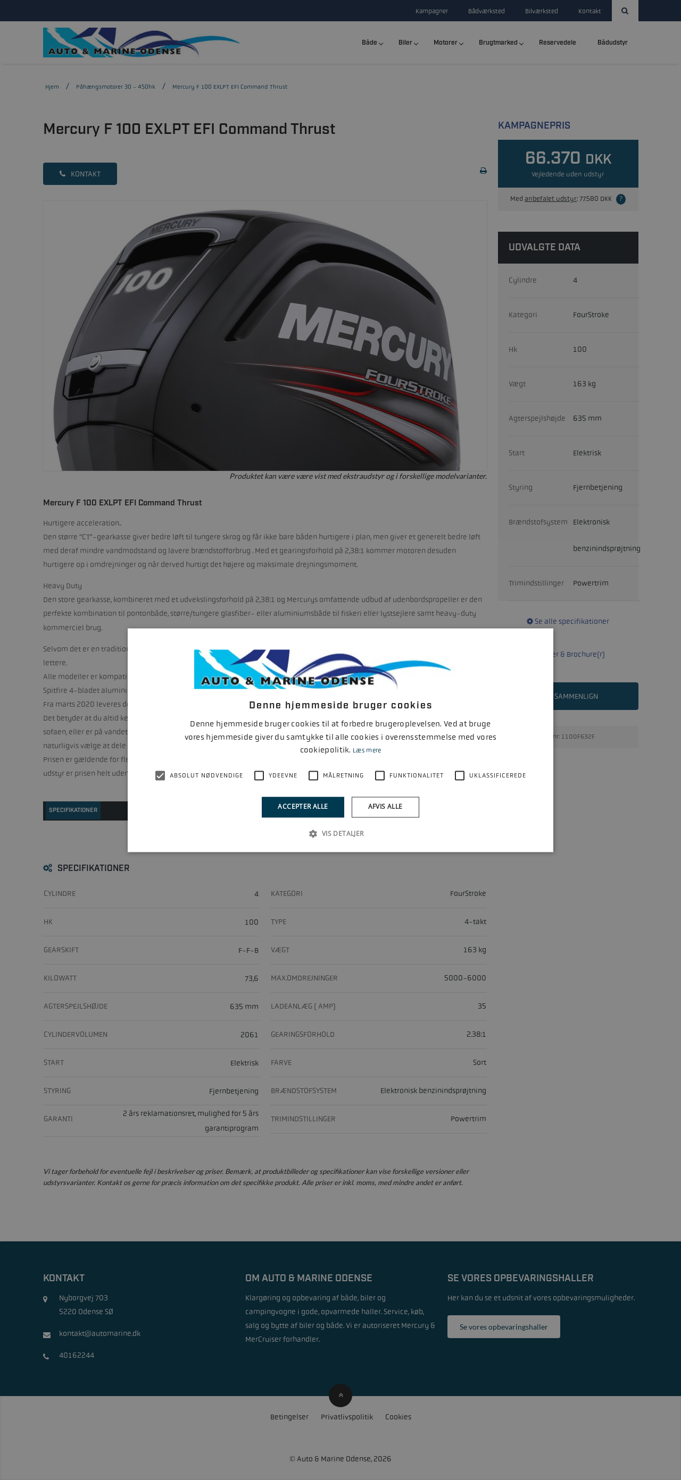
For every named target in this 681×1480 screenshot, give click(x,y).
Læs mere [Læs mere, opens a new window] (367, 751)
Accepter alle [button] (303, 806)
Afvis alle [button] (385, 806)
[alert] (340, 740)
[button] (340, 833)
